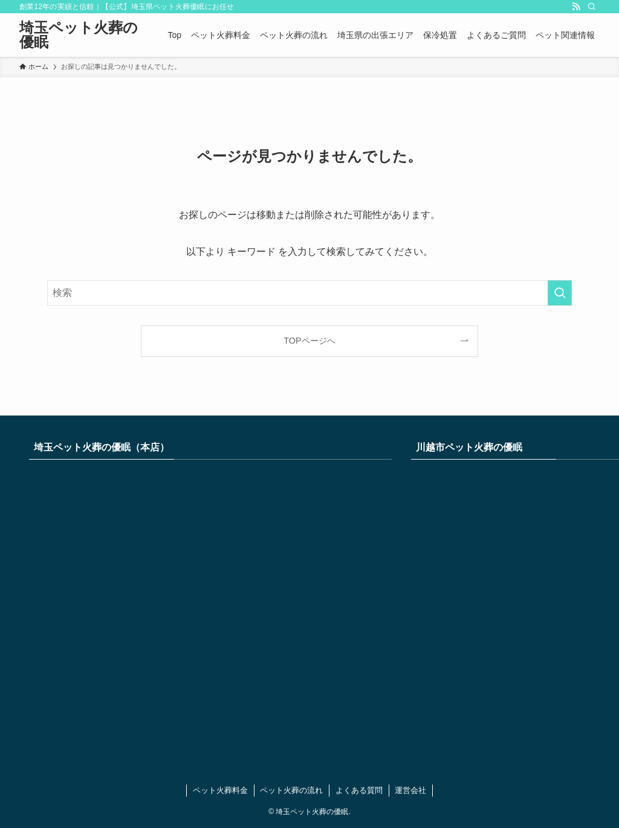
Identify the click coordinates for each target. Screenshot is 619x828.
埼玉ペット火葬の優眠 (78, 35)
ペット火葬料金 (220, 790)
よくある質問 (359, 790)
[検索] (592, 6)
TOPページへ (309, 340)
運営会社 (410, 790)
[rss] (576, 6)
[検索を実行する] (560, 293)
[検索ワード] (309, 293)
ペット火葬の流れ (291, 790)
